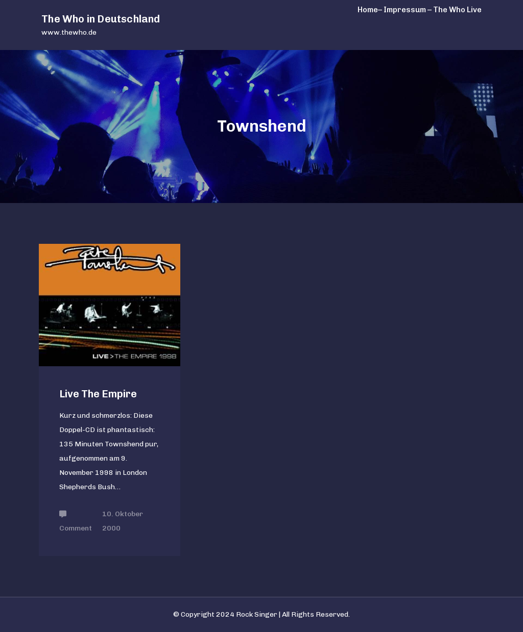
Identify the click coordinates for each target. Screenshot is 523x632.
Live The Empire (98, 394)
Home (368, 9)
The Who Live (457, 9)
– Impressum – (405, 9)
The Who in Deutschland (100, 19)
